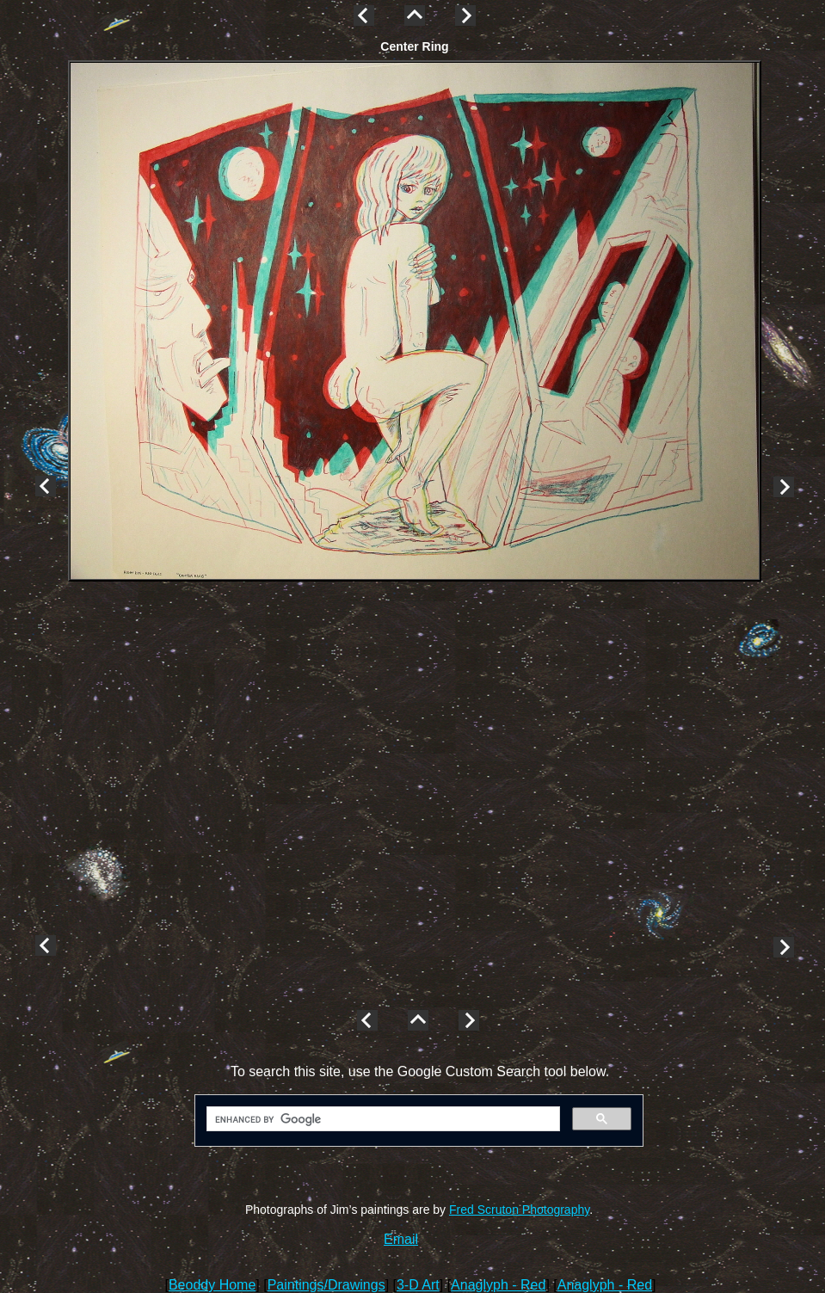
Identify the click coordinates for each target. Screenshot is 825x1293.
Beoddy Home (212, 1285)
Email (401, 1239)
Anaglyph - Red (498, 1285)
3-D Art (418, 1285)
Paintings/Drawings (326, 1285)
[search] (381, 1119)
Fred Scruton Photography (519, 1209)
